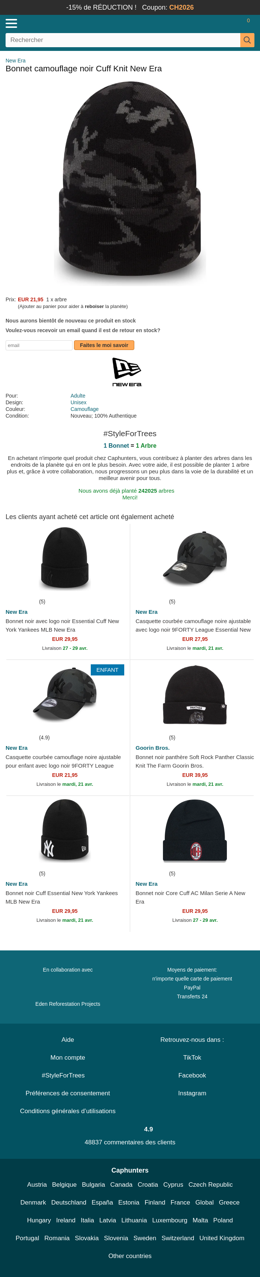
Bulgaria (93, 1184)
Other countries (129, 1256)
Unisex (79, 402)
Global (204, 1202)
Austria (37, 1184)
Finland (155, 1202)
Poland (223, 1220)
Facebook (192, 1075)
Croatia (148, 1184)
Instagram (192, 1093)
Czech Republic (211, 1184)
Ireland (66, 1220)
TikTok (192, 1057)
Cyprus (173, 1184)
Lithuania (134, 1220)
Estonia (128, 1202)
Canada (121, 1184)
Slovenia (116, 1238)
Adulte (78, 396)
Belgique (64, 1184)
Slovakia (87, 1238)
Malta (200, 1220)
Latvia (107, 1220)
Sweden (145, 1238)
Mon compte (67, 1057)
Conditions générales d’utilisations (68, 1111)
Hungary (39, 1220)
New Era (16, 61)
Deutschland (69, 1202)
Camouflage (85, 409)
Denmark (33, 1202)
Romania (57, 1238)
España (102, 1202)
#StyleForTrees (68, 1075)
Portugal (27, 1238)
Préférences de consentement (68, 1093)
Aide (67, 1039)
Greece (229, 1202)
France (180, 1202)
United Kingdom (221, 1238)
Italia (87, 1220)
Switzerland (177, 1238)
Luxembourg (169, 1220)
